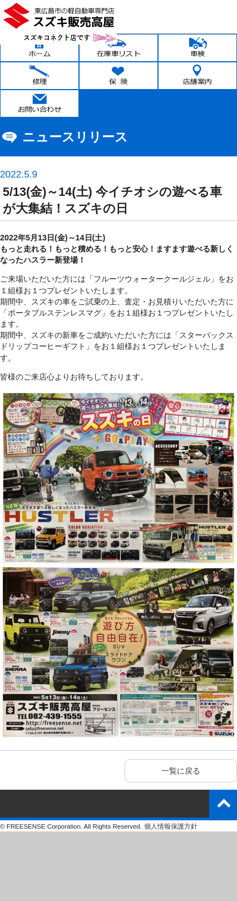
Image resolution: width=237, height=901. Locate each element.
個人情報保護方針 (171, 826)
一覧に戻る (180, 770)
